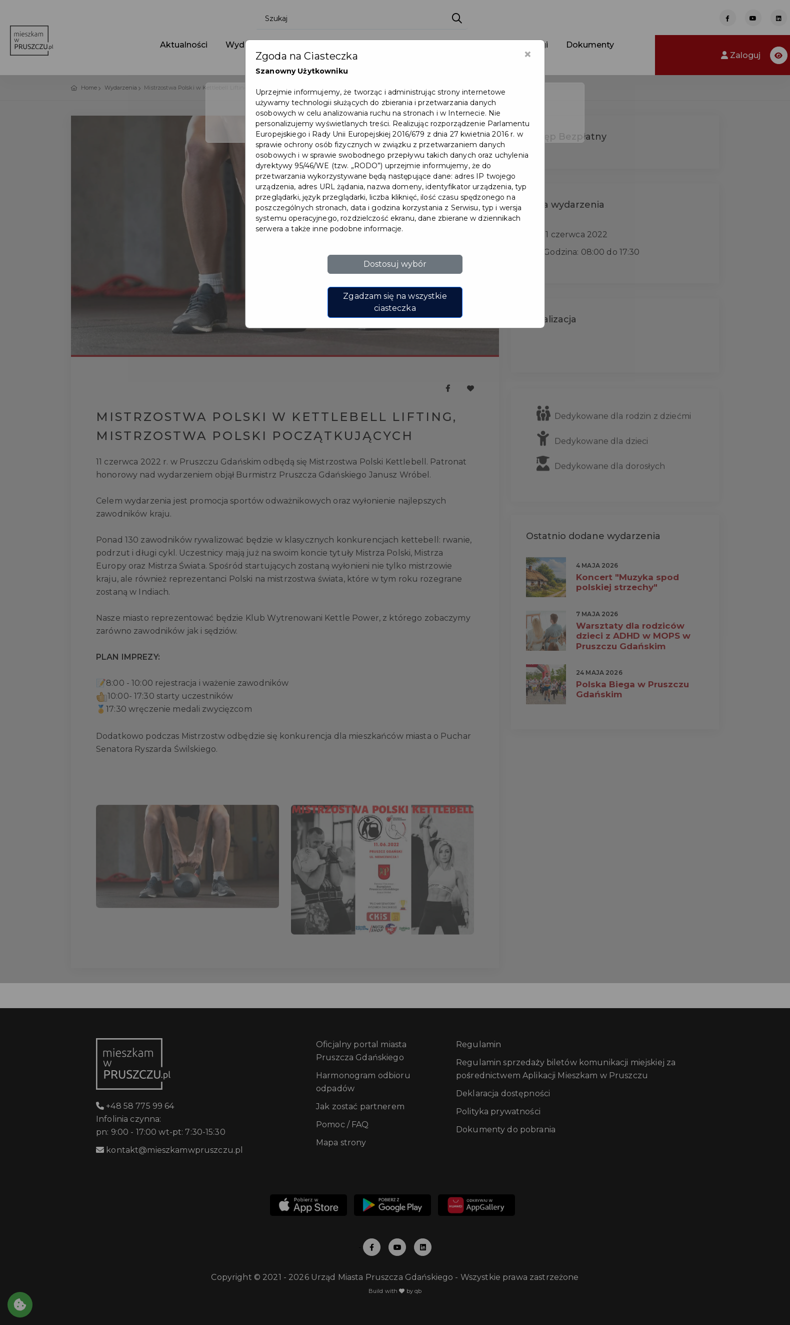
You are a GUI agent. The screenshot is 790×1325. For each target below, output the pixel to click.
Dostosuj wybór (395, 264)
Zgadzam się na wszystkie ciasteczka (394, 302)
